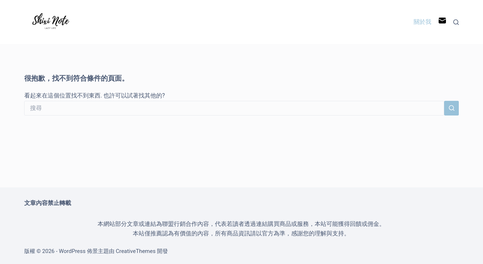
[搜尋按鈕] (451, 108)
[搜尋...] (234, 108)
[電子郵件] (442, 22)
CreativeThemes (136, 251)
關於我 (422, 21)
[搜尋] (456, 22)
